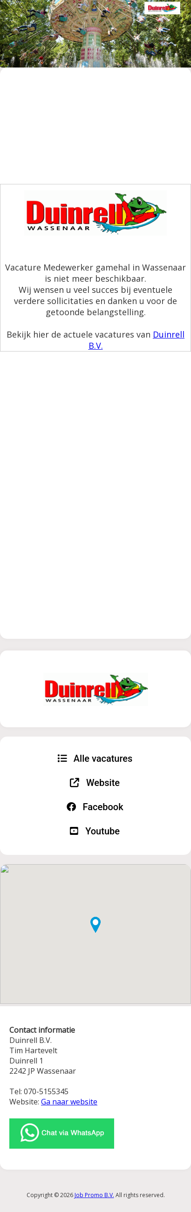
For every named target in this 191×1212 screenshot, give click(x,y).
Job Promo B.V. (94, 1195)
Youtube (95, 831)
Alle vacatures (95, 758)
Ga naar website (69, 1102)
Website (95, 782)
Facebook (95, 807)
